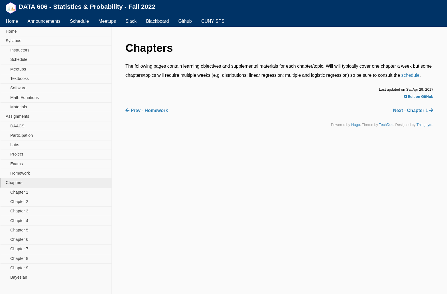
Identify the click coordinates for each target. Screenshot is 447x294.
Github (185, 21)
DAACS (17, 126)
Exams (16, 164)
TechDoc (386, 125)
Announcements (43, 21)
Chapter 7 (19, 249)
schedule (410, 75)
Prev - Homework (146, 110)
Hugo (355, 125)
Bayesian (18, 277)
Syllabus (13, 40)
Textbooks (19, 78)
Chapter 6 (19, 239)
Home (12, 21)
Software (18, 88)
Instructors (19, 50)
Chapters (14, 182)
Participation (21, 135)
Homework (20, 173)
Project (16, 154)
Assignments (17, 116)
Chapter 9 (19, 268)
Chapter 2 (19, 201)
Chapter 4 (19, 220)
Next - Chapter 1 (413, 110)
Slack (131, 21)
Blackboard (157, 21)
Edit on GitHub (418, 96)
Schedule (79, 21)
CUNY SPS (213, 21)
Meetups (107, 21)
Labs (14, 144)
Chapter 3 (19, 211)
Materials (18, 107)
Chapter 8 (19, 258)
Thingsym (424, 125)
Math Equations (24, 97)
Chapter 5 (19, 230)
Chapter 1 (19, 192)
